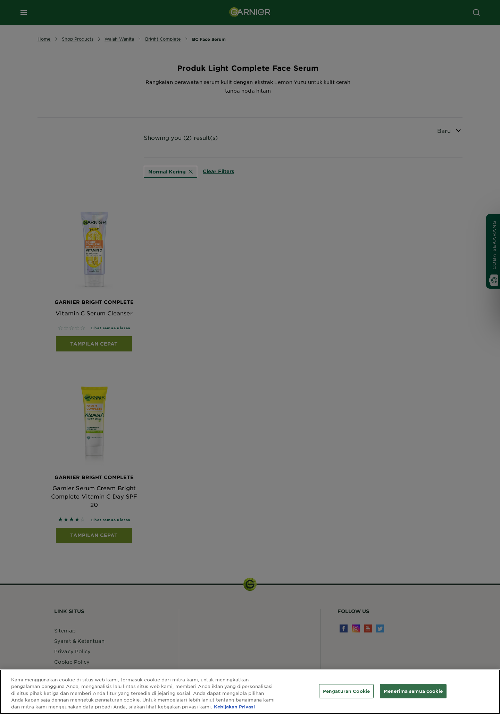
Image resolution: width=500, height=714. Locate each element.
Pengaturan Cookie (346, 696)
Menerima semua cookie (413, 696)
